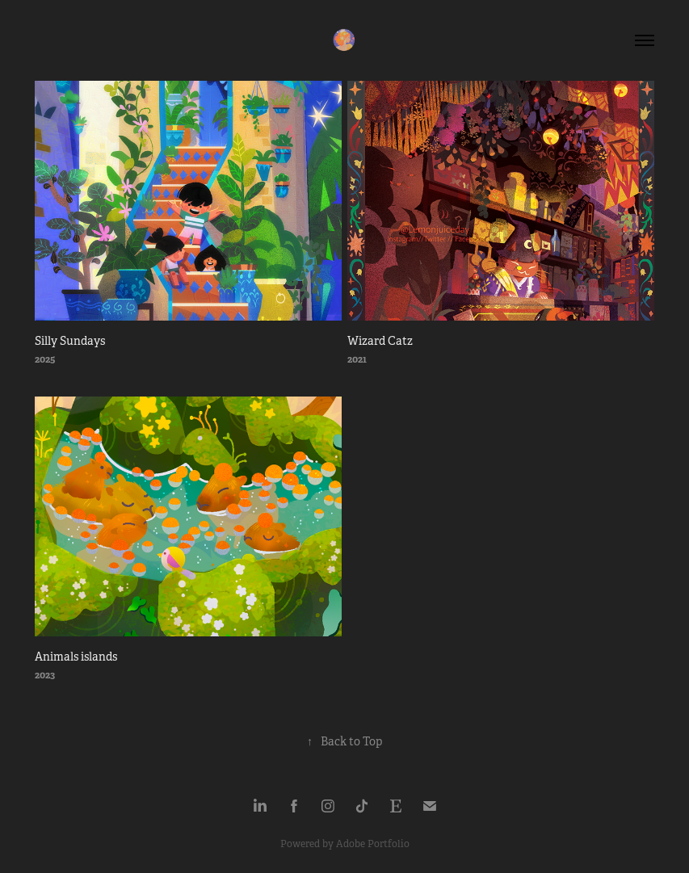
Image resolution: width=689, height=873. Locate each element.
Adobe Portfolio (373, 843)
